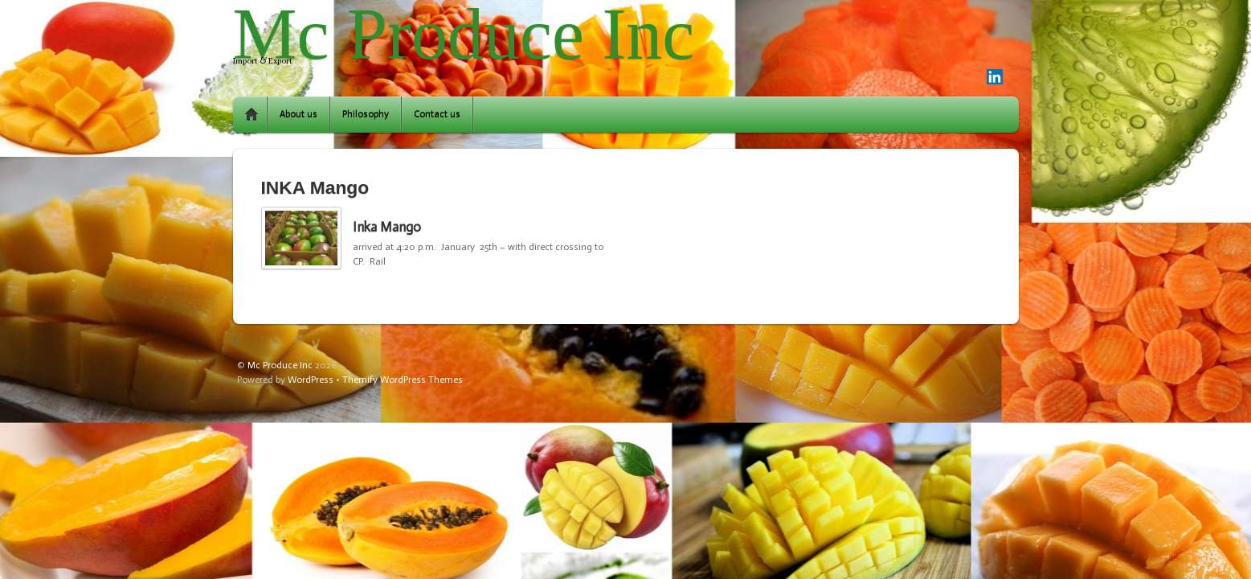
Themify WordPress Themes (402, 379)
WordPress (310, 379)
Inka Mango (387, 227)
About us (298, 114)
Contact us (437, 114)
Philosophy (365, 114)
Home (251, 114)
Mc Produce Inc (280, 365)
